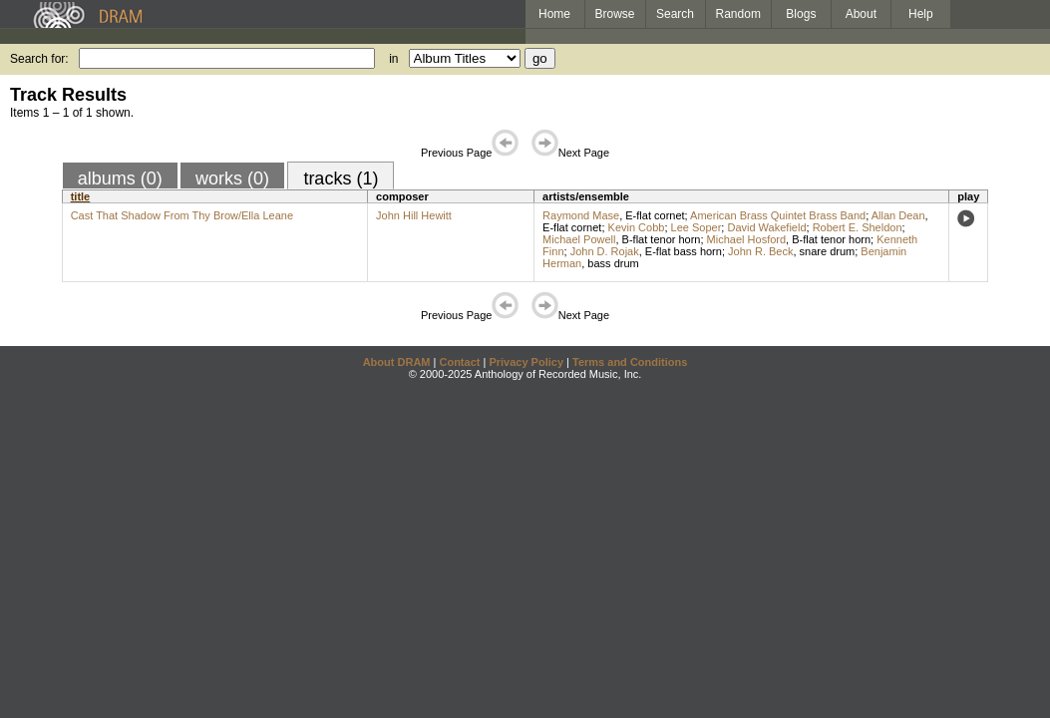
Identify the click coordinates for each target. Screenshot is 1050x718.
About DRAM (397, 362)
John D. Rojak (604, 251)
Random (738, 14)
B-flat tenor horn (661, 239)
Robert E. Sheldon (857, 227)
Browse (615, 14)
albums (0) (120, 178)
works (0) (232, 178)
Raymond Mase (580, 215)
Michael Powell (578, 239)
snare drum (828, 251)
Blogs (801, 14)
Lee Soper (696, 227)
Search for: (39, 59)
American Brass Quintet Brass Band (778, 215)
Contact (459, 362)
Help (920, 14)
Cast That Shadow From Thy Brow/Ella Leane (182, 215)
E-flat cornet (654, 215)
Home (554, 14)
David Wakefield (766, 227)
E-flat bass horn (683, 251)
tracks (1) (340, 178)
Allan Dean (898, 215)
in (393, 59)
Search (675, 14)
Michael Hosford (746, 239)
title (81, 196)
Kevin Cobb (636, 227)
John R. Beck (760, 251)
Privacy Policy (526, 362)
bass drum (612, 263)
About (861, 14)
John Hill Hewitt (414, 215)
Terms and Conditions (629, 362)
